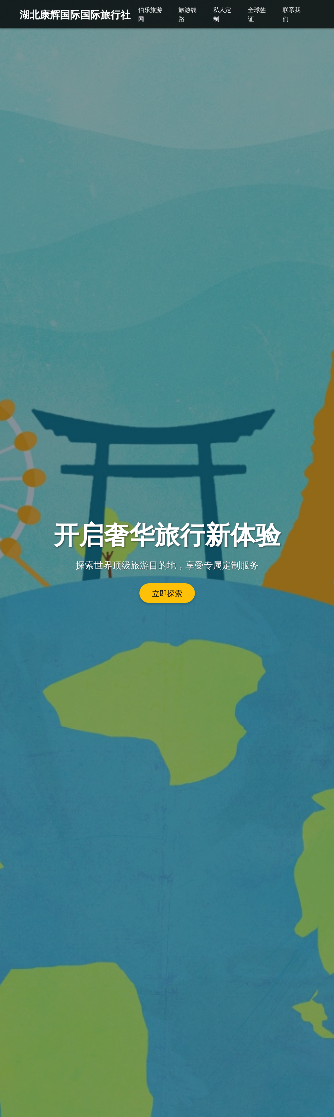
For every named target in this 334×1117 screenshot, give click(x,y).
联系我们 (292, 14)
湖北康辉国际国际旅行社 (75, 14)
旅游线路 (187, 14)
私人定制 (222, 14)
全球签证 (257, 14)
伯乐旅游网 (150, 14)
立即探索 (167, 593)
